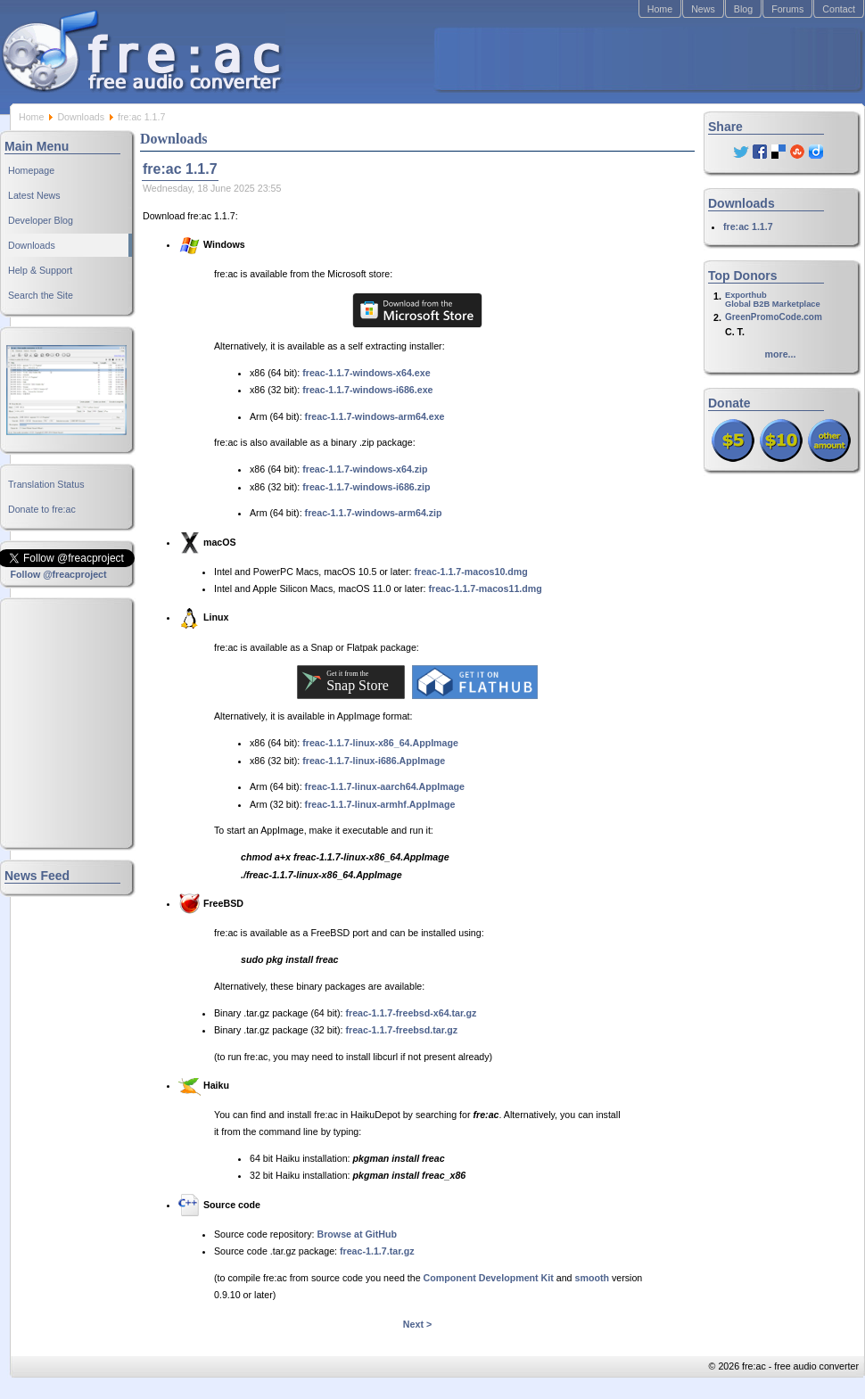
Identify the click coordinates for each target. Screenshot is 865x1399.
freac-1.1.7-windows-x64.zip (364, 469)
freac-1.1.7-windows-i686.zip (366, 486)
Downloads (80, 116)
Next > (417, 1324)
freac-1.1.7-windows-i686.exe (367, 389)
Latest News (34, 195)
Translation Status (46, 484)
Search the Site (40, 295)
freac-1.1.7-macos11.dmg (484, 588)
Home (659, 9)
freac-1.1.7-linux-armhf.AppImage (380, 804)
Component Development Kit (489, 1277)
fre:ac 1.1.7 (748, 226)
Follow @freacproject (58, 574)
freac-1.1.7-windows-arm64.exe (375, 416)
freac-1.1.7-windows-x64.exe (366, 372)
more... (780, 354)
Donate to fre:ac (42, 509)
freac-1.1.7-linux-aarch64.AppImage (385, 786)
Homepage (31, 170)
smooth (592, 1277)
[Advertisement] (647, 59)
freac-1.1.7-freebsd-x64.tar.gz (411, 1013)
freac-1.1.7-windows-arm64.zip (373, 512)
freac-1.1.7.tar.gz (377, 1251)
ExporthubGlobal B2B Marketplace (772, 300)
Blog (743, 9)
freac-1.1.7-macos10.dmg (470, 571)
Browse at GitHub (357, 1234)
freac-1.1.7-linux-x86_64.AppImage (380, 742)
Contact (838, 9)
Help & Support (40, 270)
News (703, 9)
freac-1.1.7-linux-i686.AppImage (373, 760)
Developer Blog (40, 220)
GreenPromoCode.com (773, 317)
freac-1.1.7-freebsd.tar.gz (402, 1030)
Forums (787, 9)
